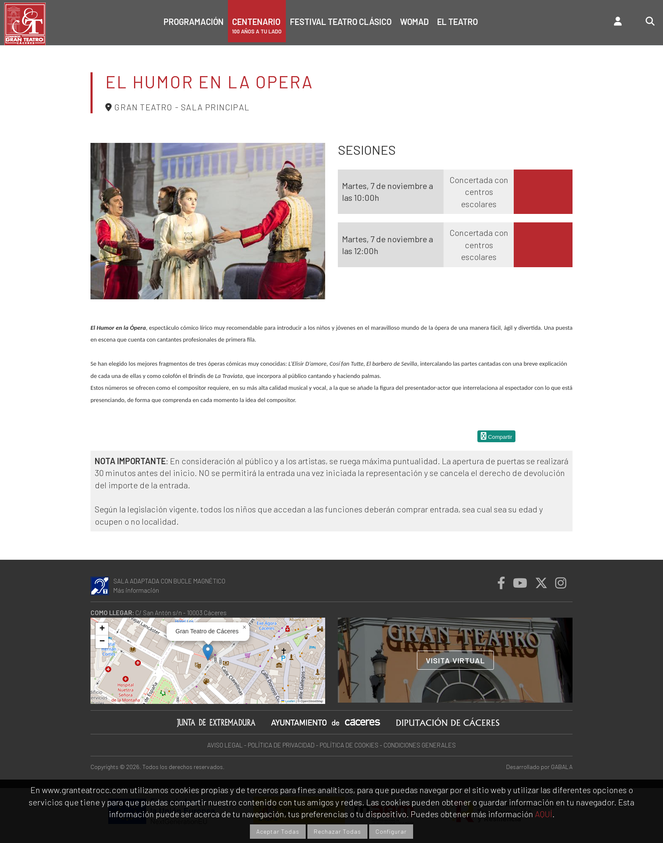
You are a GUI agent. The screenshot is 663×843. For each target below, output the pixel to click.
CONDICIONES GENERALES (420, 745)
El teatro (457, 21)
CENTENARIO (257, 25)
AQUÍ (543, 814)
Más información (136, 590)
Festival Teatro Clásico (341, 21)
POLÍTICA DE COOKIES (349, 745)
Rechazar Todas (337, 831)
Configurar (391, 831)
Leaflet (288, 701)
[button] (208, 652)
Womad (414, 21)
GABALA (562, 766)
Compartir (496, 436)
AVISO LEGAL (225, 745)
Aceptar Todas (277, 831)
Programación (194, 21)
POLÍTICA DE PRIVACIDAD (281, 745)
